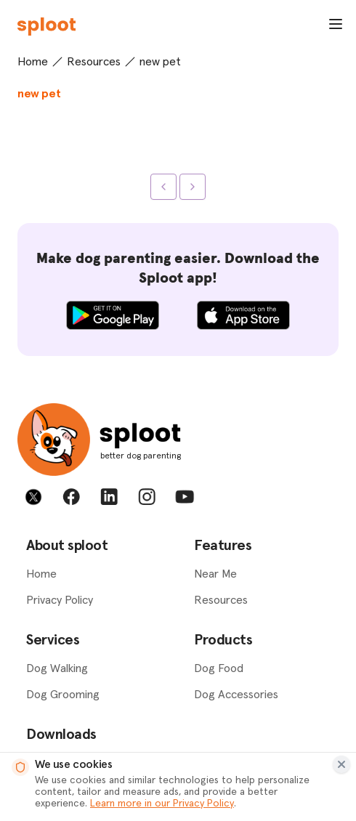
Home (32, 62)
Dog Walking (57, 668)
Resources (94, 62)
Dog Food (218, 668)
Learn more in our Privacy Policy (162, 803)
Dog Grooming (63, 694)
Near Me (215, 574)
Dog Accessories (236, 694)
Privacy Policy (59, 600)
